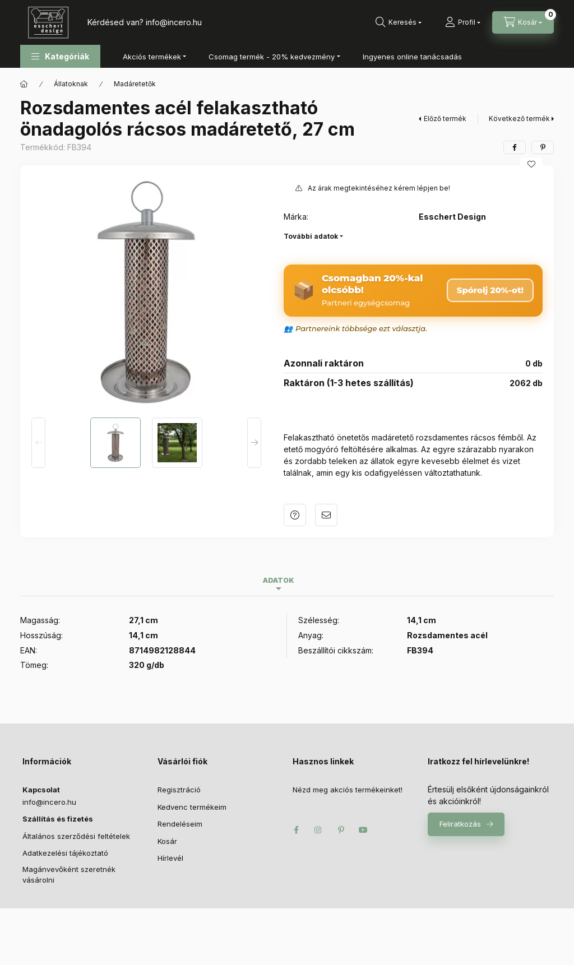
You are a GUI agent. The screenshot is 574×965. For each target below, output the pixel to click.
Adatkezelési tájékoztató (65, 852)
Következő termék (519, 118)
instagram (318, 830)
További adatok (311, 236)
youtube (363, 830)
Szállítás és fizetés (57, 818)
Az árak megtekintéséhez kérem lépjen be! (379, 188)
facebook (296, 830)
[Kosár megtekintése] (523, 22)
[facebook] (514, 147)
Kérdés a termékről (295, 515)
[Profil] (462, 22)
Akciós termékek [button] (152, 56)
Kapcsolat (41, 789)
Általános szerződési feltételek (76, 836)
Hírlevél (170, 857)
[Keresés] (398, 22)
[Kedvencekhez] (531, 164)
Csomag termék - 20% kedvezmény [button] (272, 56)
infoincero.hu (174, 22)
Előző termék (445, 118)
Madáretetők (135, 84)
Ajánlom (326, 515)
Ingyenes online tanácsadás (412, 56)
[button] (60, 56)
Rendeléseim (180, 823)
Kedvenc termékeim (192, 806)
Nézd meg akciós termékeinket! (347, 789)
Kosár (167, 841)
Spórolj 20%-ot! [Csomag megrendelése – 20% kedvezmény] (490, 290)
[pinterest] (542, 147)
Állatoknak (71, 84)
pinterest (341, 830)
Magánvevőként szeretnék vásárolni (68, 875)
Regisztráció (179, 789)
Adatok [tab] (278, 580)
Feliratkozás (460, 823)
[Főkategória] (24, 84)
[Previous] (38, 442)
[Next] (254, 442)
